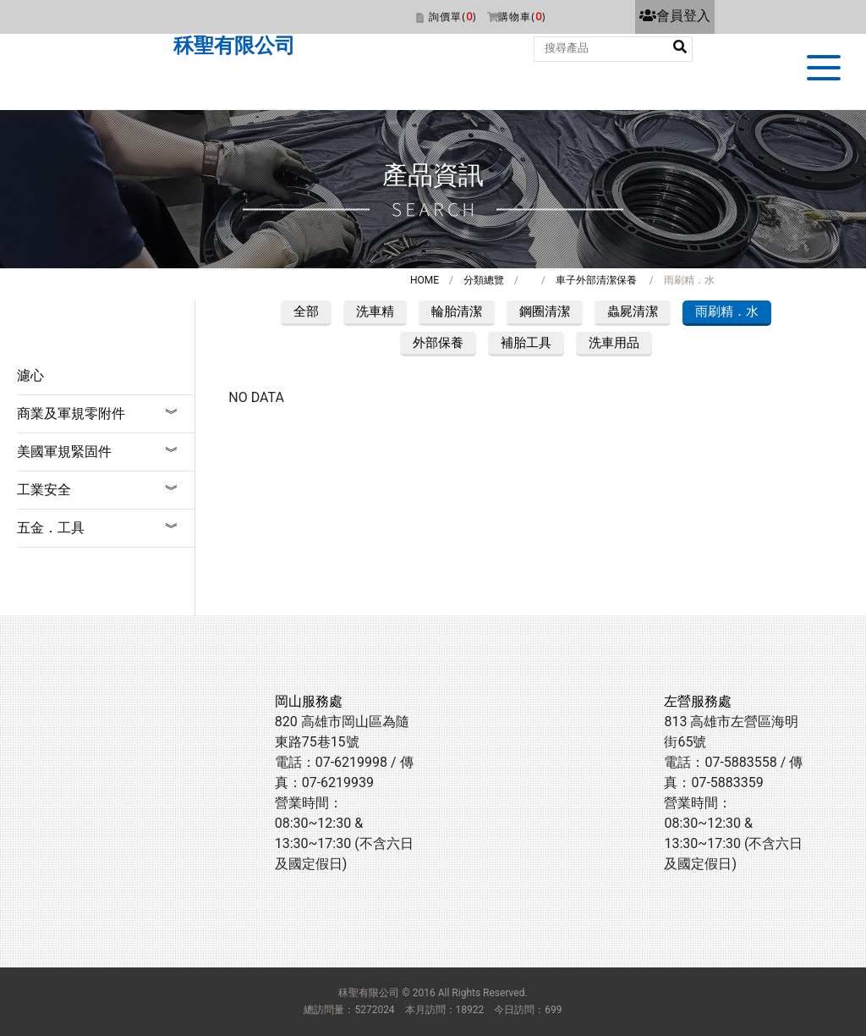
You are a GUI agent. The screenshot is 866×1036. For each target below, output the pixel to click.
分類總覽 (483, 280)
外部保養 (438, 342)
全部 (306, 311)
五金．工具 (51, 528)
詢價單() (452, 16)
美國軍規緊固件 (64, 452)
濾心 (30, 375)
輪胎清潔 (456, 311)
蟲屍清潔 (632, 311)
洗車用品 (614, 342)
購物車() (521, 16)
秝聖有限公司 (234, 46)
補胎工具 (526, 342)
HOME (424, 280)
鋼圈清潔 (544, 311)
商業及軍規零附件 (71, 413)
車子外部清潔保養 (596, 280)
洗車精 (375, 311)
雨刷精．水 (727, 311)
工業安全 (44, 490)
